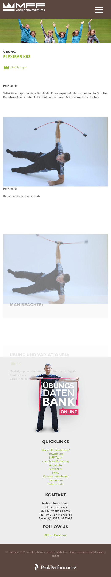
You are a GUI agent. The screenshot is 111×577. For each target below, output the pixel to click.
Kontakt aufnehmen (55, 476)
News (55, 473)
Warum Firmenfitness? (55, 450)
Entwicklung (56, 454)
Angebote (55, 465)
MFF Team (55, 457)
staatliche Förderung (55, 461)
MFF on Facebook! (55, 535)
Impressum (56, 480)
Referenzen (56, 469)
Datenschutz (55, 484)
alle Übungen (18, 68)
